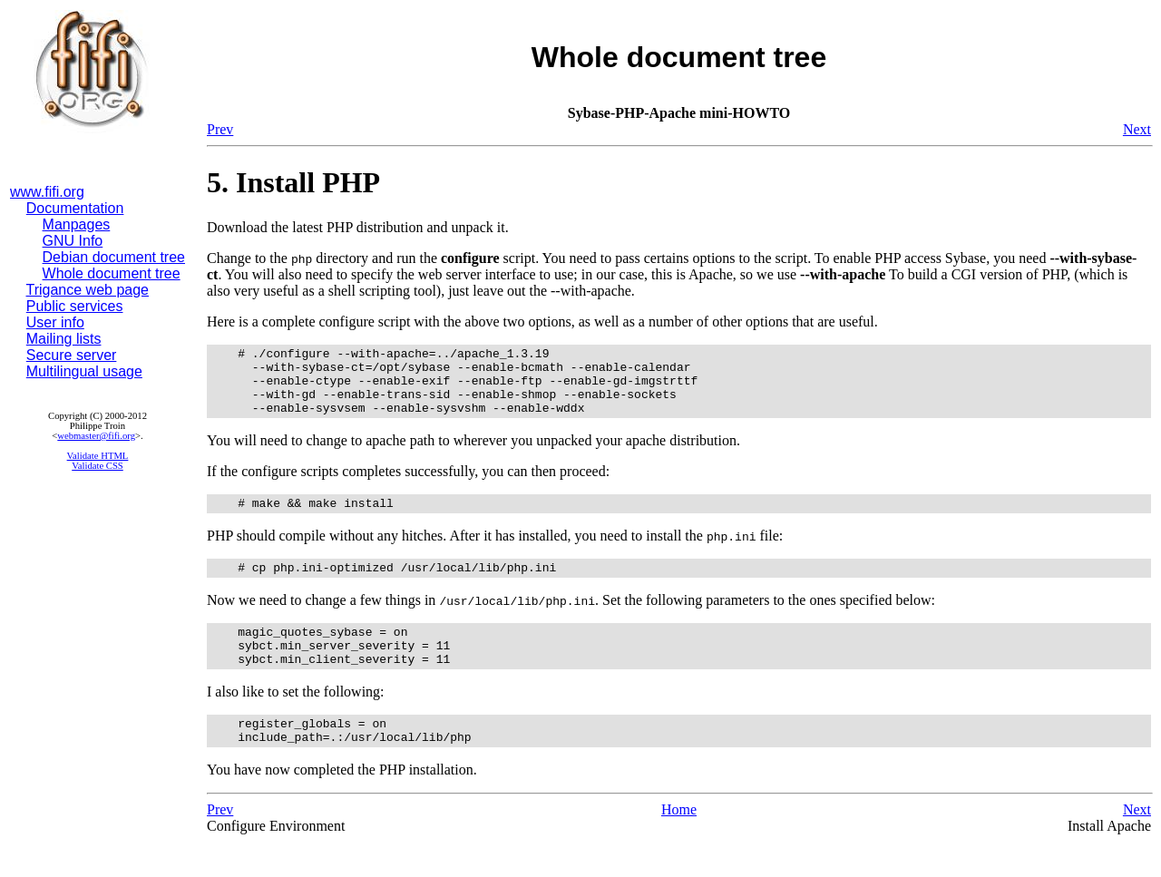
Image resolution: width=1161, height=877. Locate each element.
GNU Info (73, 240)
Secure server (71, 355)
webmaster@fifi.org (96, 436)
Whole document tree (111, 273)
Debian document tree (114, 257)
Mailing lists (64, 338)
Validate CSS (97, 466)
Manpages (77, 224)
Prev (220, 129)
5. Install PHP (293, 182)
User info (55, 322)
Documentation (75, 208)
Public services (74, 306)
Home (679, 842)
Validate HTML (98, 456)
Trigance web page (88, 289)
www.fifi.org (47, 192)
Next (1137, 129)
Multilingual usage (84, 371)
